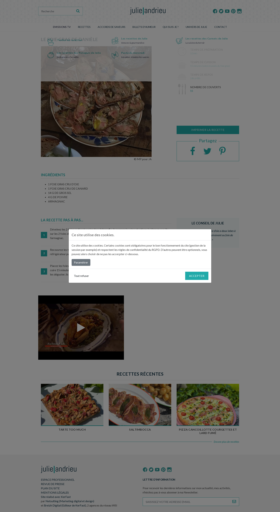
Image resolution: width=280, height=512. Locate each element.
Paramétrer (81, 262)
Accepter (196, 275)
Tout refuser (81, 275)
